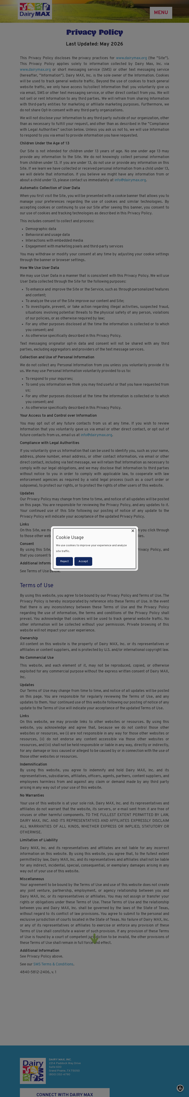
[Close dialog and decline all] (133, 531)
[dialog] (94, 548)
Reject (64, 561)
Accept (83, 561)
